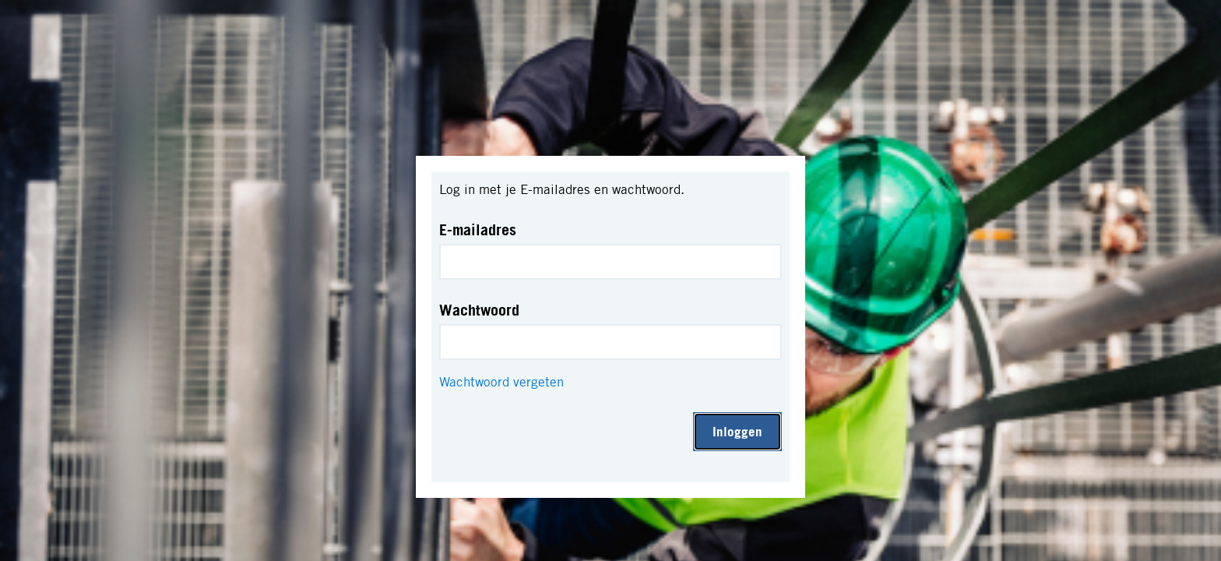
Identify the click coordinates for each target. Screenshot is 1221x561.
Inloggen (737, 431)
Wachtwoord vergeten (501, 382)
